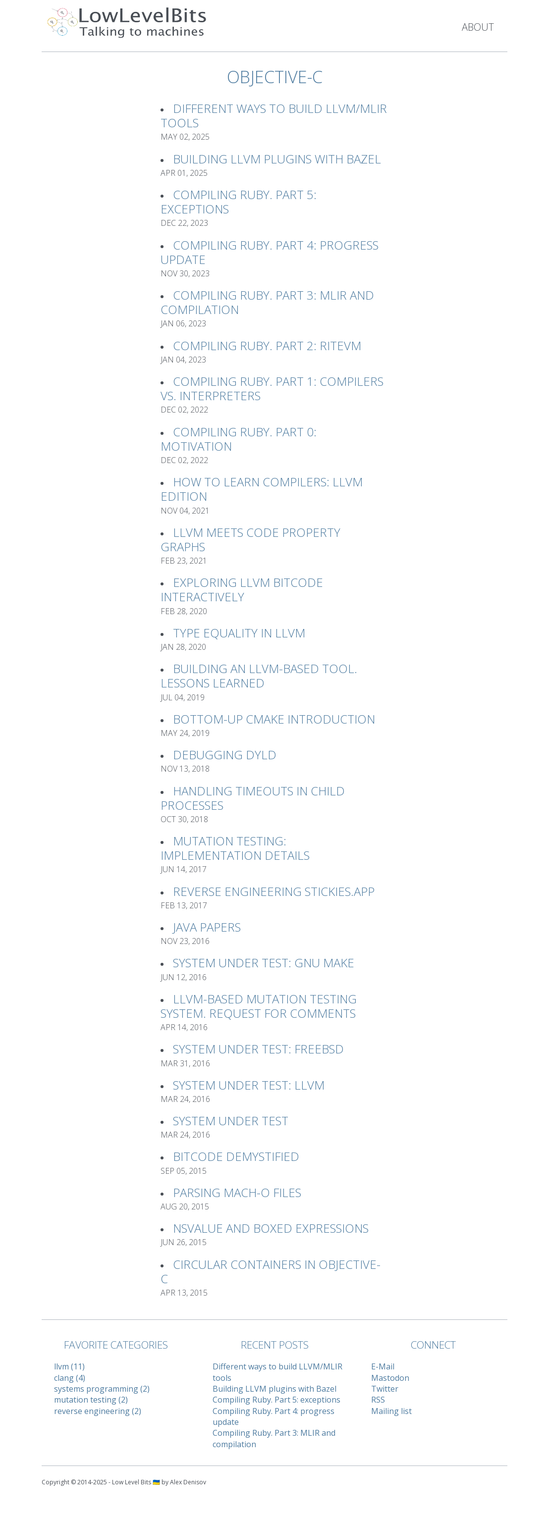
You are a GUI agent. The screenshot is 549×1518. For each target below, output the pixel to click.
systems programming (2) (102, 1388)
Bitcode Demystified (236, 1156)
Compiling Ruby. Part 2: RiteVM (267, 345)
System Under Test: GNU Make (263, 962)
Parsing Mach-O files (237, 1192)
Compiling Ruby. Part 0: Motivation (239, 438)
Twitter (384, 1388)
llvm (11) (69, 1366)
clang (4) (69, 1377)
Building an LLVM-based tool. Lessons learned (259, 675)
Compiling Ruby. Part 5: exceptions (239, 201)
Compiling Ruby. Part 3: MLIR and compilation (267, 302)
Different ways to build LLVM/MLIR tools (274, 115)
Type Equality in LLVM (239, 633)
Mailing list (391, 1411)
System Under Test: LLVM (249, 1085)
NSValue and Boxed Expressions (271, 1228)
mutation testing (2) (91, 1399)
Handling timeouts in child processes (253, 798)
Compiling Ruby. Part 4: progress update (270, 252)
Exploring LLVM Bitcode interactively (242, 589)
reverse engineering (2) (97, 1411)
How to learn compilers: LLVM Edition (262, 488)
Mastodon (390, 1377)
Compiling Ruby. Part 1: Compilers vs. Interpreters (272, 388)
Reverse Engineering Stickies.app (274, 891)
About (478, 27)
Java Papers (207, 927)
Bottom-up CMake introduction (274, 719)
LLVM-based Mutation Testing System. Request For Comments (259, 1006)
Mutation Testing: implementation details (235, 848)
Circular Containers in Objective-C (271, 1271)
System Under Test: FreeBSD (258, 1049)
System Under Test (230, 1120)
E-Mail (382, 1366)
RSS (378, 1399)
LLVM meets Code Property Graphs (250, 539)
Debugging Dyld (224, 754)
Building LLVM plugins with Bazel (277, 159)
